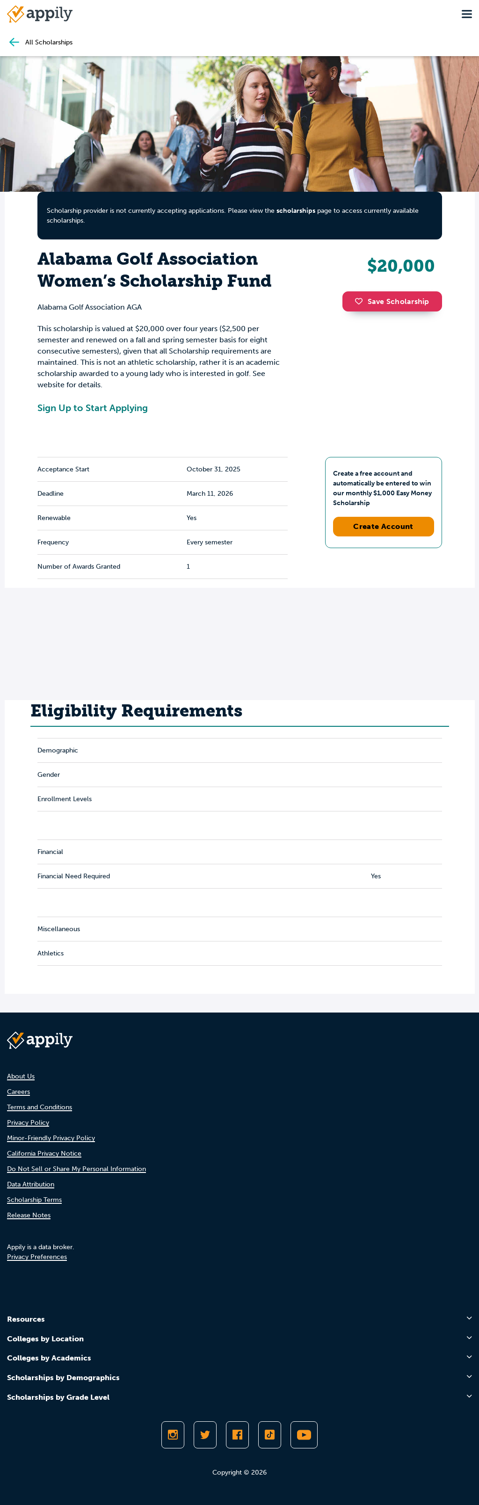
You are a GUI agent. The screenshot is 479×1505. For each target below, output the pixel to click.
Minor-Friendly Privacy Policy (51, 1138)
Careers (18, 1092)
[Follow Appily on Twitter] (205, 1434)
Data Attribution (30, 1184)
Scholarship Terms (34, 1200)
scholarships (295, 211)
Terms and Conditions (39, 1107)
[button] (361, 301)
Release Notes (29, 1215)
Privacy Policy (28, 1123)
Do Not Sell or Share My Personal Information (76, 1169)
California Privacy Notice (44, 1154)
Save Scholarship (392, 301)
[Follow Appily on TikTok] (269, 1434)
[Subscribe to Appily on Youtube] (304, 1434)
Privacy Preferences (37, 1257)
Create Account (383, 526)
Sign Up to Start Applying (92, 407)
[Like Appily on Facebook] (237, 1434)
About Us (21, 1076)
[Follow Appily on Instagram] (172, 1434)
